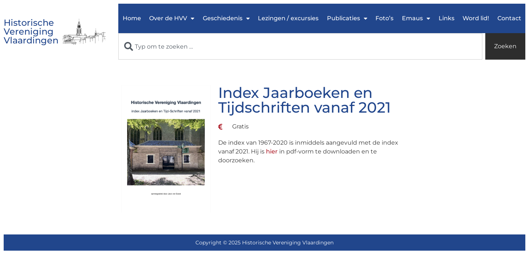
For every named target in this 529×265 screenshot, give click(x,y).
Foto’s (384, 18)
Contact (509, 18)
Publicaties (347, 18)
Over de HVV (171, 18)
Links (446, 18)
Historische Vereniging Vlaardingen (31, 31)
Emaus (416, 18)
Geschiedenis (226, 18)
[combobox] (300, 46)
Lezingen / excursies (288, 18)
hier (272, 151)
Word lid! (476, 18)
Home (132, 18)
